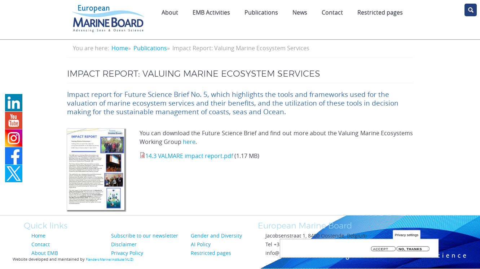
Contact (332, 12)
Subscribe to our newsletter (144, 235)
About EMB (44, 252)
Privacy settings (406, 236)
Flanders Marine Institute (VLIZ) (109, 259)
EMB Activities (211, 12)
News (299, 12)
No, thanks (410, 250)
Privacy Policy (127, 252)
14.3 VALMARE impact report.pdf (189, 156)
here (189, 142)
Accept (380, 250)
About (170, 12)
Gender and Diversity (216, 235)
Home (119, 48)
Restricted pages (380, 12)
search (470, 10)
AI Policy (201, 244)
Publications (261, 12)
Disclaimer (124, 244)
